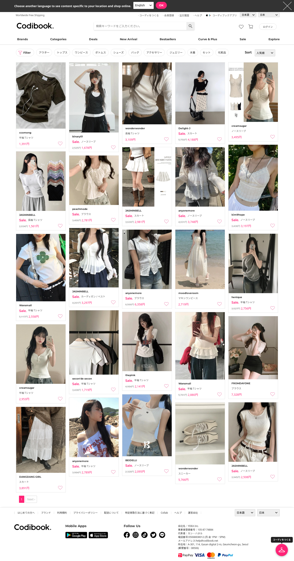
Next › (31, 499)
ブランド (46, 512)
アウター (44, 52)
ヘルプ (178, 512)
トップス (62, 52)
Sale (243, 39)
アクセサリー (154, 52)
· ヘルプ (197, 15)
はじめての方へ (26, 512)
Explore (274, 39)
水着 (193, 52)
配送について (111, 512)
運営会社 (193, 512)
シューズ (119, 52)
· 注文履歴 (183, 15)
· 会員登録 (168, 15)
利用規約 (62, 512)
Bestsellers (168, 39)
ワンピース (81, 52)
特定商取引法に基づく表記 (139, 512)
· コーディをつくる (148, 15)
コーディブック (35, 26)
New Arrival (128, 39)
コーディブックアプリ (225, 15)
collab (164, 512)
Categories (58, 39)
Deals (93, 39)
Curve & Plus (207, 39)
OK (161, 5)
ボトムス (101, 52)
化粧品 (222, 52)
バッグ (135, 52)
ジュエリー (176, 52)
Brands (22, 39)
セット (207, 52)
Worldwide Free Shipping (30, 15)
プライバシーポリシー (85, 512)
